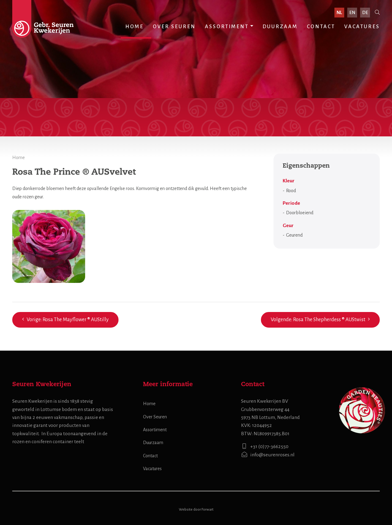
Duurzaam (280, 26)
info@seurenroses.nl (268, 455)
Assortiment (227, 26)
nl (339, 12)
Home (134, 26)
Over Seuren (174, 26)
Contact (321, 26)
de (365, 12)
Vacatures (362, 26)
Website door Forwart (196, 510)
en (352, 12)
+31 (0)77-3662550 (264, 446)
